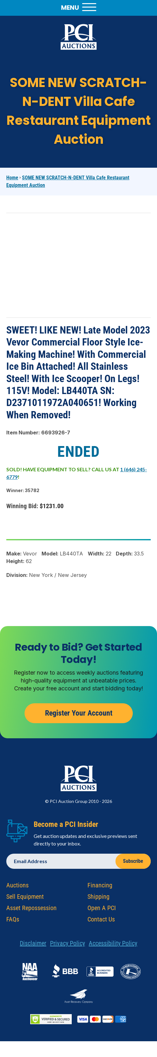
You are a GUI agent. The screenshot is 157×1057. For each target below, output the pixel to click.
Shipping (98, 898)
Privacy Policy (67, 945)
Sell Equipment (25, 898)
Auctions (17, 887)
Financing (99, 887)
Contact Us (101, 921)
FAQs (12, 921)
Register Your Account (78, 715)
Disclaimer (33, 945)
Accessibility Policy (113, 945)
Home (12, 178)
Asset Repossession (31, 910)
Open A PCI (101, 910)
